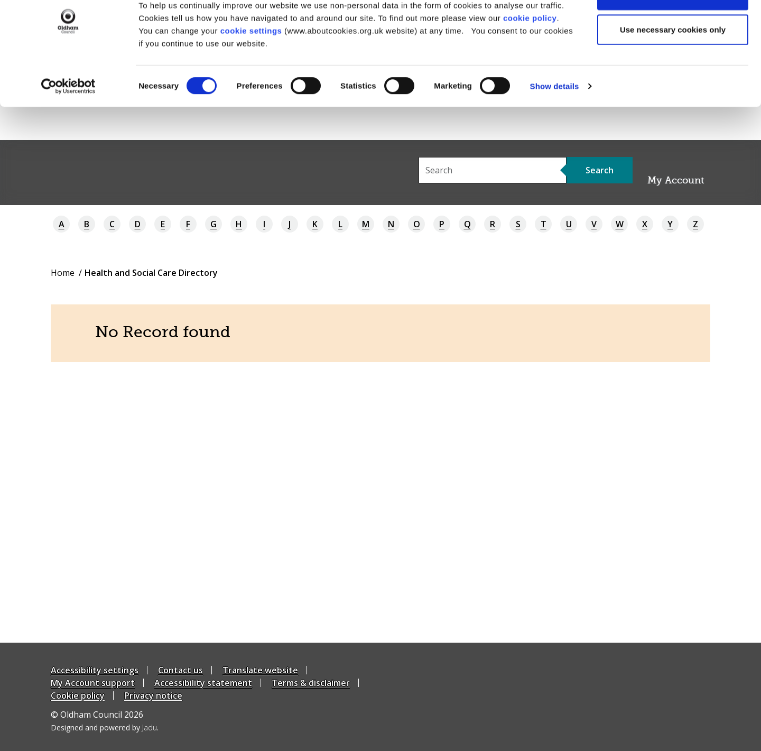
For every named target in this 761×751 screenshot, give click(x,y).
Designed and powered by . (105, 727)
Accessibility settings (94, 670)
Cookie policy (78, 695)
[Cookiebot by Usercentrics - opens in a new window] (68, 119)
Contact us (180, 670)
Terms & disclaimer (311, 683)
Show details (554, 119)
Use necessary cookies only (673, 62)
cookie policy (530, 51)
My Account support (93, 683)
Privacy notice (153, 695)
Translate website (260, 670)
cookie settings (251, 63)
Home (63, 273)
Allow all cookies (673, 27)
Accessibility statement (203, 683)
